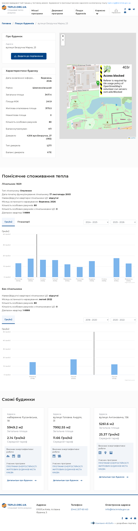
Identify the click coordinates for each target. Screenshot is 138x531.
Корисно (100, 10)
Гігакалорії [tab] (23, 222)
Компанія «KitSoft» (104, 523)
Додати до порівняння (30, 56)
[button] (97, 83)
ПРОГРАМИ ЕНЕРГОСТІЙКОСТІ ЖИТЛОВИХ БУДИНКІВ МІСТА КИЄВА (21, 469)
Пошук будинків (81, 11)
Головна (6, 23)
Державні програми (57, 11)
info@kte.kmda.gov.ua (117, 509)
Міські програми (37, 11)
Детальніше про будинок (21, 480)
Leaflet (131, 138)
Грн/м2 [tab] (8, 222)
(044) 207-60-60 (79, 509)
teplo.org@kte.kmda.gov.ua (119, 3)
